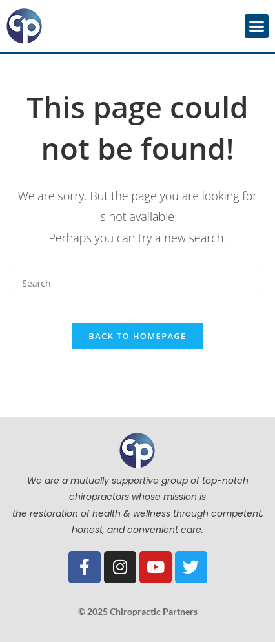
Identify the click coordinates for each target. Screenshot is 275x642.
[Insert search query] (137, 283)
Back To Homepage (137, 336)
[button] (257, 26)
